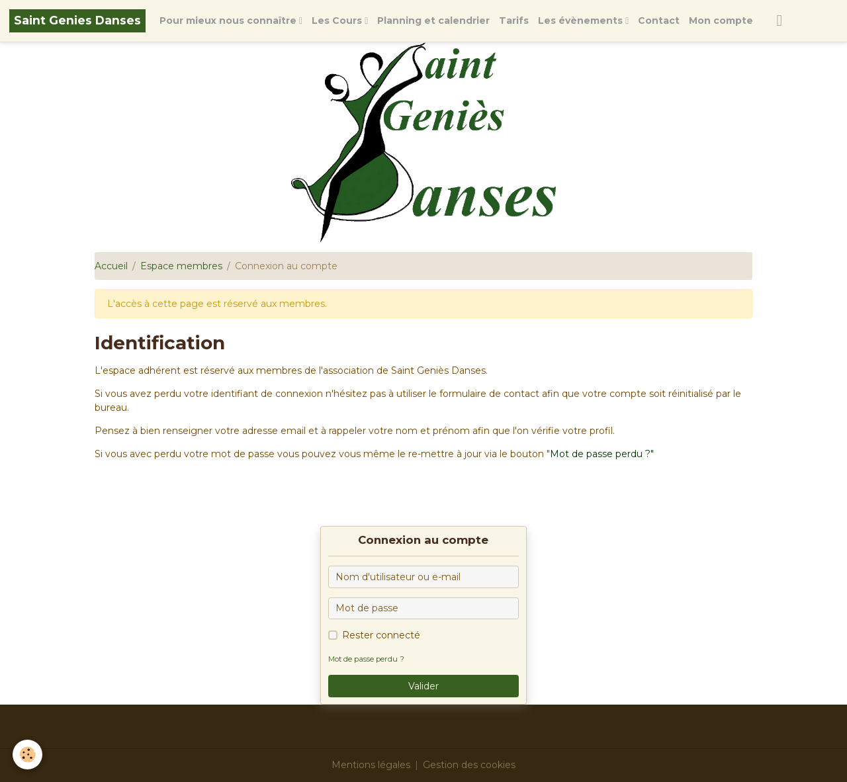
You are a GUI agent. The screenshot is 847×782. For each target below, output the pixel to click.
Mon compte (721, 20)
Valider (423, 686)
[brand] (77, 20)
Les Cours (338, 20)
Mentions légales (371, 765)
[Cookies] (28, 754)
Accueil (111, 266)
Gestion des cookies (469, 765)
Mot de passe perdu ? (366, 659)
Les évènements (581, 20)
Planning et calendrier (433, 20)
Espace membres (181, 266)
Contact (659, 20)
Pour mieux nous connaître (229, 20)
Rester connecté (381, 635)
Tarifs (514, 20)
